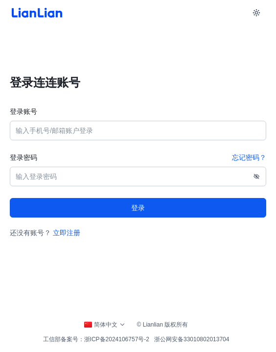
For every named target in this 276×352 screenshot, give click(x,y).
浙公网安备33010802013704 (191, 339)
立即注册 (66, 233)
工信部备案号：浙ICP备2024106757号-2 (96, 339)
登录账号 (23, 111)
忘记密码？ (249, 157)
